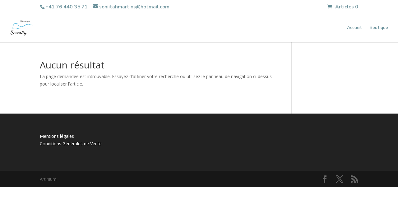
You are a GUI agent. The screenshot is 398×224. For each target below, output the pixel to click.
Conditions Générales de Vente (71, 144)
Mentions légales (57, 136)
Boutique (379, 28)
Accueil (354, 28)
